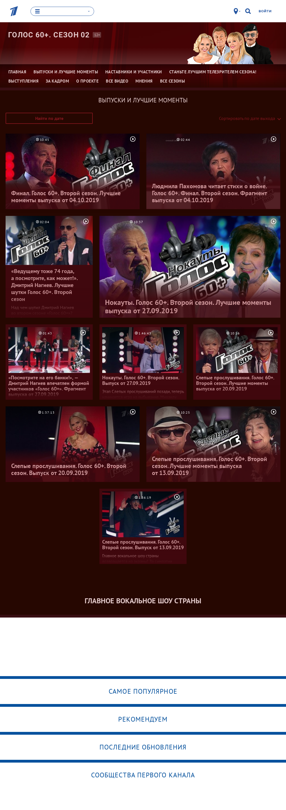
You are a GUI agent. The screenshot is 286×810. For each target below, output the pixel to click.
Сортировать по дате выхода (247, 118)
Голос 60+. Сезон (49, 35)
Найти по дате (49, 118)
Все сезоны (172, 81)
